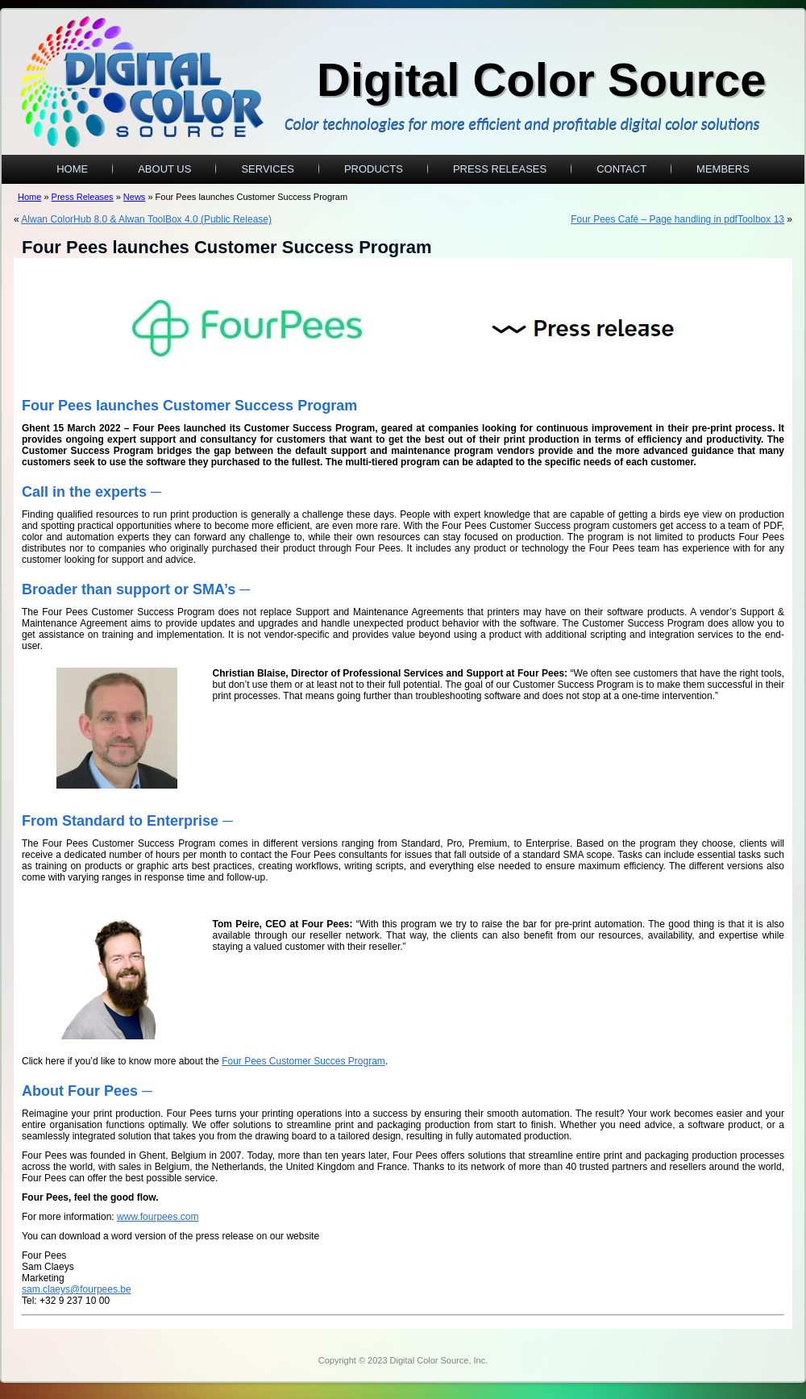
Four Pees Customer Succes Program (303, 1061)
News (134, 197)
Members (723, 169)
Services (267, 169)
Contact (621, 169)
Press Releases (499, 169)
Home (72, 169)
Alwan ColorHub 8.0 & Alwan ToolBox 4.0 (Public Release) (146, 219)
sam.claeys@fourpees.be (76, 1289)
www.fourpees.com (157, 1216)
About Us (164, 169)
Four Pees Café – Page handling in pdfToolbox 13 (677, 219)
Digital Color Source (542, 79)
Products (373, 169)
